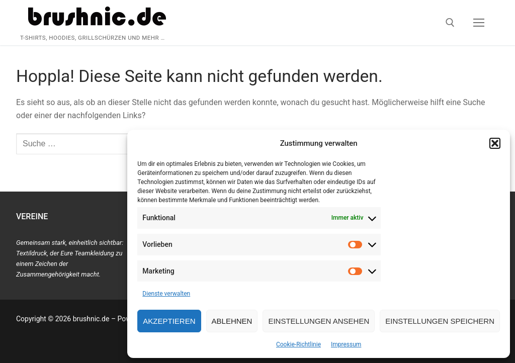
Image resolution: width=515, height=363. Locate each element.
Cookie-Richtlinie (298, 344)
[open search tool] (450, 22)
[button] (495, 143)
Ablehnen (232, 321)
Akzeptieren (169, 321)
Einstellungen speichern (439, 321)
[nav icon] (479, 22)
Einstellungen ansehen (318, 321)
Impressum (346, 344)
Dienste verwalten (166, 293)
